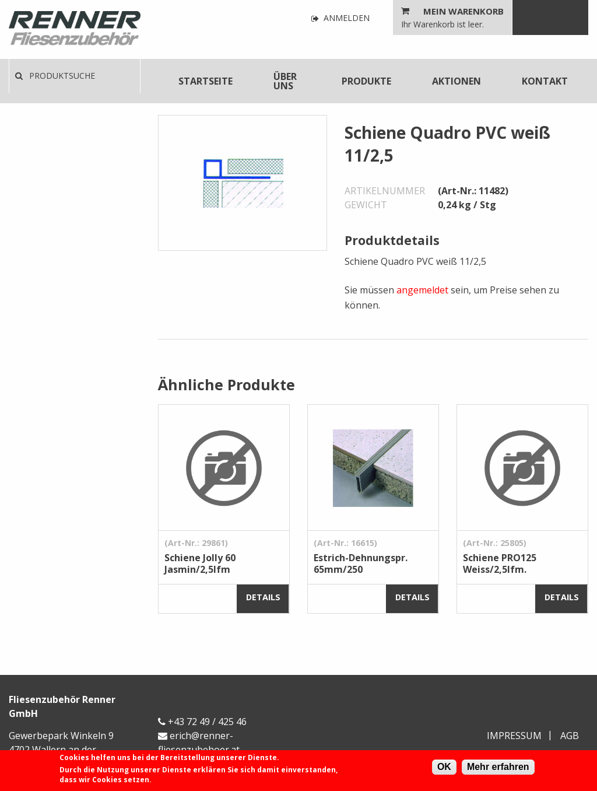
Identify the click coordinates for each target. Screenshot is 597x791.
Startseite (205, 81)
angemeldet (422, 290)
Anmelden (340, 18)
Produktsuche (55, 75)
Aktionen (456, 81)
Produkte (366, 81)
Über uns (285, 81)
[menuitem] (205, 81)
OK (444, 767)
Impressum (514, 735)
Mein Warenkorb (463, 11)
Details (263, 597)
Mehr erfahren (498, 767)
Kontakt (545, 81)
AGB (569, 735)
